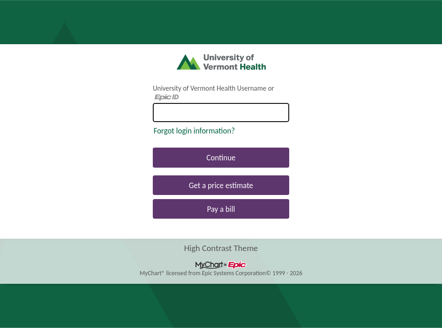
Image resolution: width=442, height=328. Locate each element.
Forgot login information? (194, 131)
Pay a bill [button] (221, 209)
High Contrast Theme (221, 247)
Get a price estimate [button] (221, 185)
